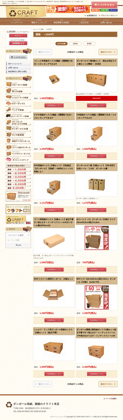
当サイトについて (15, 64)
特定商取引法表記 (61, 23)
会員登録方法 (92, 15)
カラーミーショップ (57, 417)
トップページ (17, 23)
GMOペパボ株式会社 (93, 417)
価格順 (75, 44)
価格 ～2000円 (46, 29)
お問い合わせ (106, 23)
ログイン (18, 36)
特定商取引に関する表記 (17, 71)
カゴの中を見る (18, 57)
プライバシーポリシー (109, 15)
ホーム (35, 29)
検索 (18, 244)
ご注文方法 (84, 23)
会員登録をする (18, 43)
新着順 (89, 44)
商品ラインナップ (39, 23)
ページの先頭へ (111, 399)
